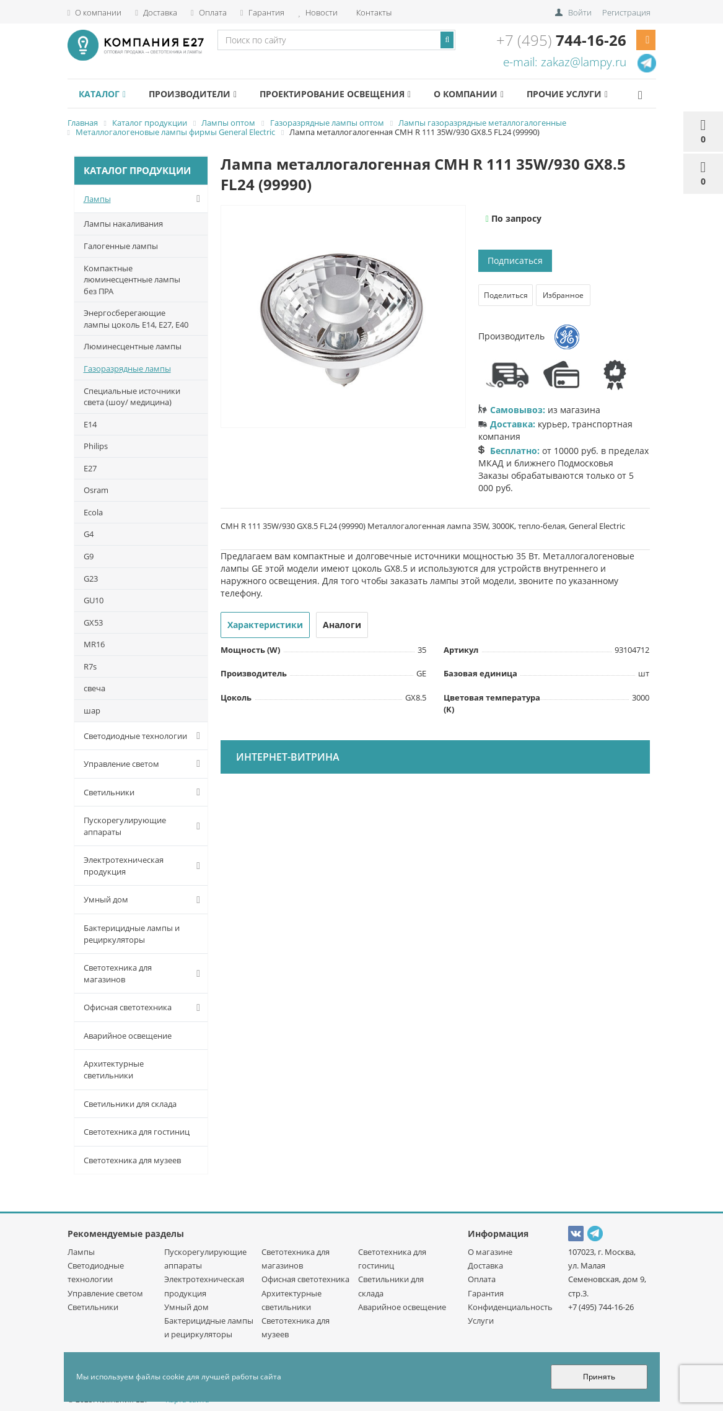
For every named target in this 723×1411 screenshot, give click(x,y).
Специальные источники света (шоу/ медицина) (132, 396)
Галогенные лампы (121, 245)
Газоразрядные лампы (127, 368)
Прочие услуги (567, 94)
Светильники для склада (130, 1103)
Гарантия (262, 12)
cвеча (94, 688)
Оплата (209, 12)
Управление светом (145, 764)
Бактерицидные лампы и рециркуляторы (132, 933)
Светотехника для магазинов (145, 973)
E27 (90, 468)
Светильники (145, 792)
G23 (91, 578)
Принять (599, 1376)
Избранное (563, 295)
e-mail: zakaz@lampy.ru (564, 62)
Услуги (481, 1320)
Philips (96, 446)
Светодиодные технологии (145, 736)
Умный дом (145, 900)
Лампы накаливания (123, 223)
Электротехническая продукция (145, 865)
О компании (95, 12)
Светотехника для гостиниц (137, 1131)
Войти (580, 12)
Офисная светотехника (145, 1008)
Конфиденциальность (510, 1307)
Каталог (102, 94)
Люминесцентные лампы (133, 346)
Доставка (156, 12)
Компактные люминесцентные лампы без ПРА (132, 280)
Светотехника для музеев (132, 1160)
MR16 (94, 644)
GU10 (93, 600)
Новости (318, 12)
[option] (343, 317)
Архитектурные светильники (114, 1069)
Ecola (93, 512)
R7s (90, 666)
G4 (89, 534)
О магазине (490, 1251)
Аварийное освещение (128, 1035)
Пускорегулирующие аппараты (145, 826)
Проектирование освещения (335, 94)
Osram (96, 490)
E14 (90, 424)
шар (92, 710)
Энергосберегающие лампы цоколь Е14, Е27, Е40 (136, 318)
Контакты (373, 12)
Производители (193, 94)
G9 (89, 556)
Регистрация (626, 12)
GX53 (93, 622)
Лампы (145, 199)
